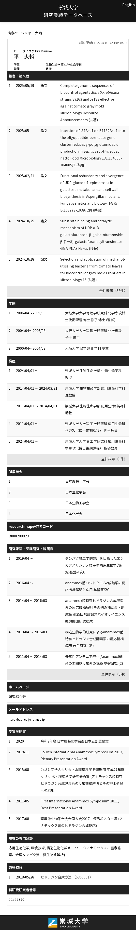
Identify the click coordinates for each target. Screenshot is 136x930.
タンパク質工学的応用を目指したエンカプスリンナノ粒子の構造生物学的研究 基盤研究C (94, 565)
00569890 (16, 899)
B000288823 (19, 535)
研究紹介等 (17, 696)
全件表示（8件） (114, 458)
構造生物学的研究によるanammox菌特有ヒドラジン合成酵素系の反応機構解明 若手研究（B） (94, 638)
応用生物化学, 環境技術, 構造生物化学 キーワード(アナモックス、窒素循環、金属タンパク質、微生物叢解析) (65, 851)
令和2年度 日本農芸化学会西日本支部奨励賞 (75, 741)
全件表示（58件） (113, 290)
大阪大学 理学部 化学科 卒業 (87, 348)
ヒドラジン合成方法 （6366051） (67, 877)
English (128, 4)
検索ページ (16, 32)
